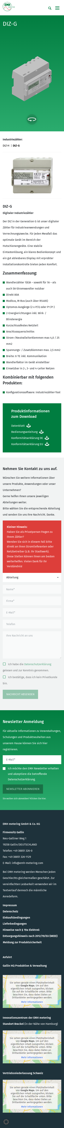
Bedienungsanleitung (24, 431)
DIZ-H (6, 145)
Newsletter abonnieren (22, 789)
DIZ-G (16, 145)
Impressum (10, 905)
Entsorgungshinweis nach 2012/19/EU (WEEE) (30, 936)
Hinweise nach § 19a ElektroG (21, 929)
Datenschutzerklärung (37, 664)
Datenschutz (10, 911)
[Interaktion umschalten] (32, 119)
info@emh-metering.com (27, 863)
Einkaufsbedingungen (16, 917)
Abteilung (12, 577)
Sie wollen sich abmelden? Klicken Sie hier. (24, 798)
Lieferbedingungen (15, 923)
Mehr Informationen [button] (32, 1001)
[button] (6, 1122)
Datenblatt (18, 425)
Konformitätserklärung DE (27, 438)
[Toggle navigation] (57, 8)
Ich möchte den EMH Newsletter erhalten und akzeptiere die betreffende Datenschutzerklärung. (33, 774)
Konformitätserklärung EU (27, 444)
